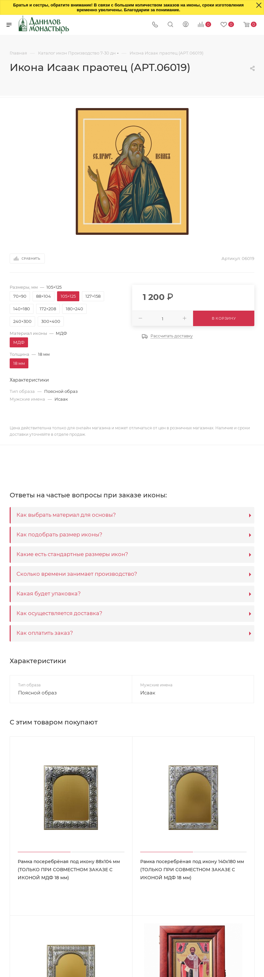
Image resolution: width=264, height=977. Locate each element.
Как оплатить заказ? (44, 633)
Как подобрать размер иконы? (59, 534)
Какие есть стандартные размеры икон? (72, 554)
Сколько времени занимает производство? (76, 574)
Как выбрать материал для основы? (66, 515)
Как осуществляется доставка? (59, 613)
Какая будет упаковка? (48, 593)
